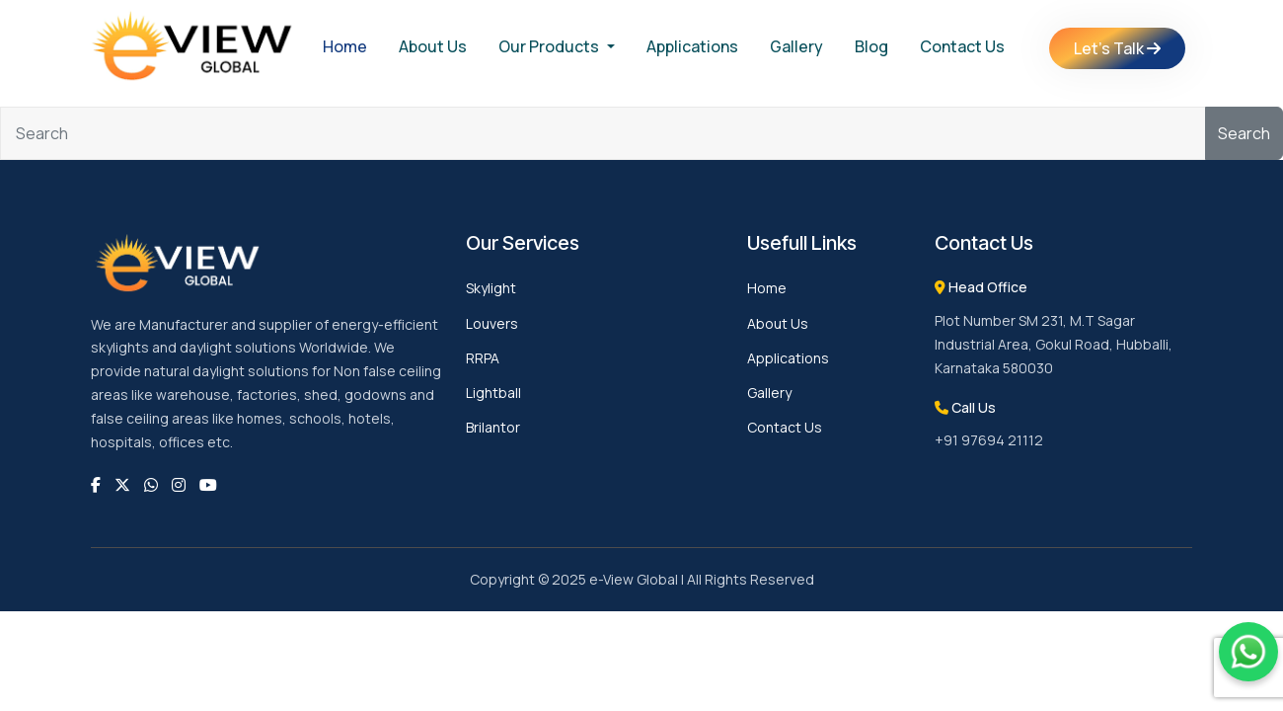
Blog (871, 46)
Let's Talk (1117, 48)
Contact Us (962, 46)
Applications (692, 46)
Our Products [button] (550, 46)
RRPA (482, 358)
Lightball (493, 392)
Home (345, 46)
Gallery (796, 46)
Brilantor (493, 427)
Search (1244, 133)
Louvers (492, 323)
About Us (433, 46)
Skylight (491, 287)
